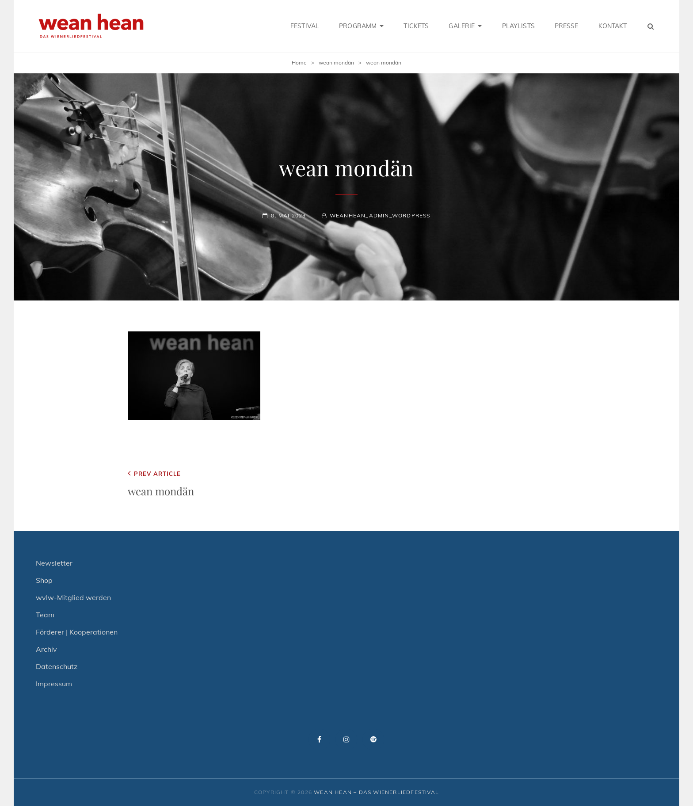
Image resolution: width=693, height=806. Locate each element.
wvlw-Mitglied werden (73, 597)
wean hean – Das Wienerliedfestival (376, 792)
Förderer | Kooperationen (77, 631)
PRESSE (567, 26)
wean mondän (336, 62)
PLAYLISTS (518, 26)
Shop (44, 580)
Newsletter (54, 563)
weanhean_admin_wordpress (380, 215)
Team (45, 614)
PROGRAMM (358, 26)
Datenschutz (56, 666)
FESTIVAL (304, 26)
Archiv (46, 649)
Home (299, 62)
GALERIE (462, 26)
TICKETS (416, 26)
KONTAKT (612, 26)
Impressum (54, 683)
